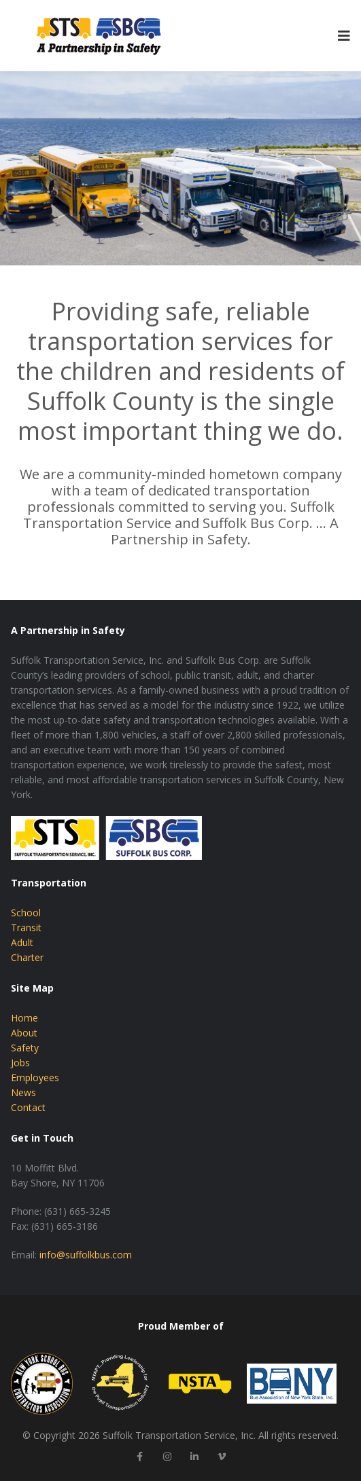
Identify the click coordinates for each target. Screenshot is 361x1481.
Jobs (20, 1062)
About (24, 1032)
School (26, 912)
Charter (27, 957)
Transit (26, 927)
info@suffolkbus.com (85, 1254)
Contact (28, 1107)
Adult (22, 942)
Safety (25, 1047)
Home (24, 1017)
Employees (35, 1077)
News (23, 1092)
